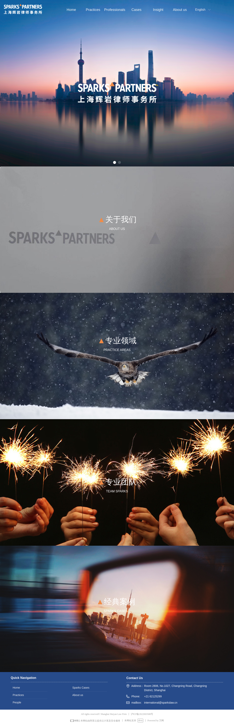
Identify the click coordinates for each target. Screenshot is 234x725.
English (200, 9)
